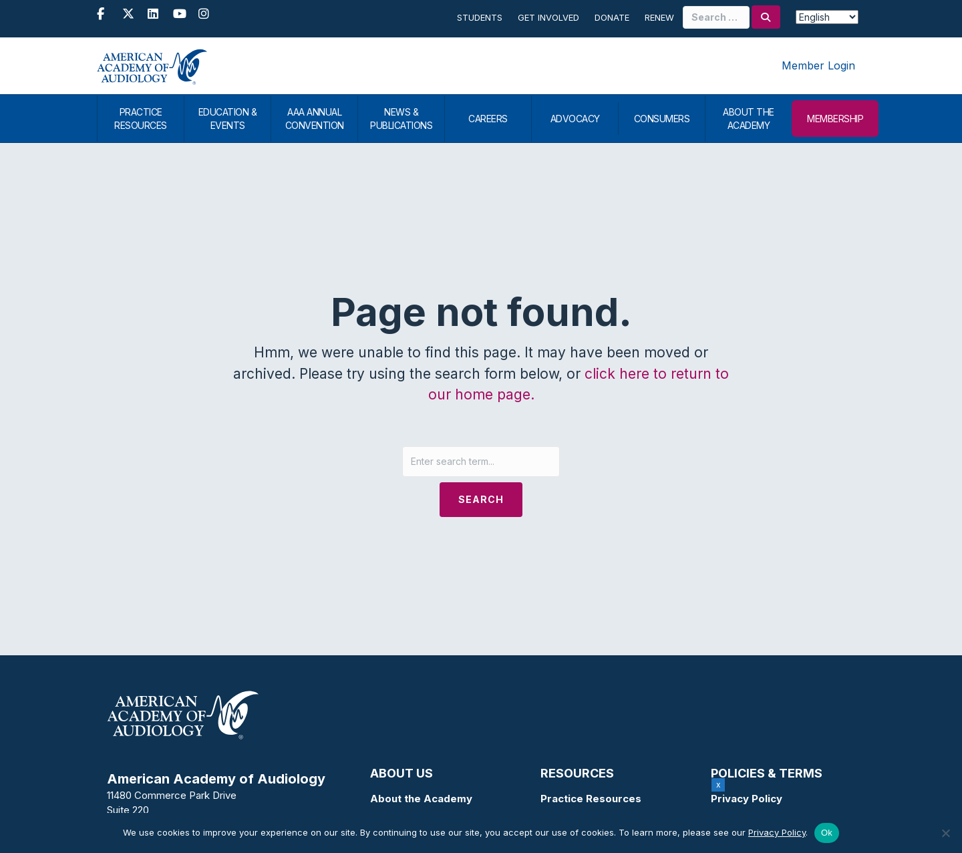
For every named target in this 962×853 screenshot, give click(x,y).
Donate (612, 17)
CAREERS (488, 118)
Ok (826, 833)
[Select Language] (827, 17)
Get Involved (548, 17)
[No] (945, 833)
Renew (659, 17)
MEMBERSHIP (835, 118)
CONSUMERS (662, 118)
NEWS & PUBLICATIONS (401, 118)
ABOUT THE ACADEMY (748, 118)
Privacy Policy (746, 798)
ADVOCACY (575, 118)
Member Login (818, 65)
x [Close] (718, 785)
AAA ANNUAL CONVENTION (314, 118)
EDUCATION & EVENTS (227, 118)
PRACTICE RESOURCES (140, 118)
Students (479, 17)
